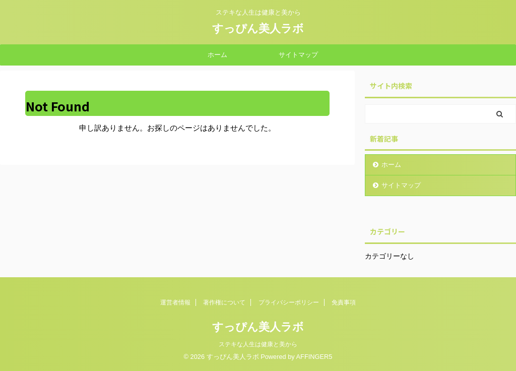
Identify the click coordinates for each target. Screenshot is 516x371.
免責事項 (344, 302)
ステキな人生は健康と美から (258, 344)
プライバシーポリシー (289, 302)
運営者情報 (175, 302)
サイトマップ (298, 54)
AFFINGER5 (314, 356)
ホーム (217, 54)
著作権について (224, 302)
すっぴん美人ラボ (258, 28)
